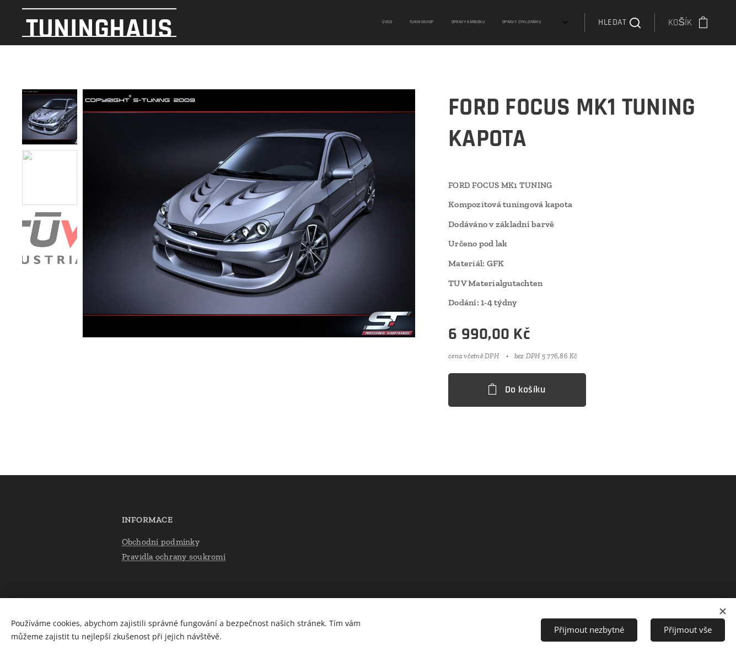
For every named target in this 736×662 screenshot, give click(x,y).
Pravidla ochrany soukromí (173, 556)
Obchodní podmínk (158, 541)
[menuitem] (490, 22)
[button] (619, 22)
